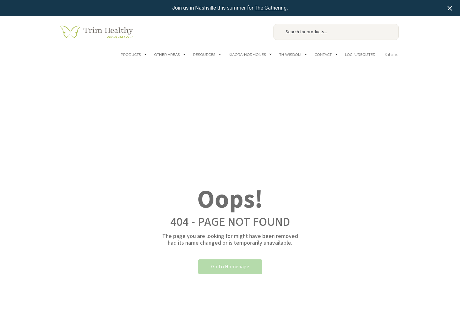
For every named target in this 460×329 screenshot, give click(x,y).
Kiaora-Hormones (247, 54)
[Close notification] (450, 8)
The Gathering (271, 8)
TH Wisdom (290, 54)
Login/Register (360, 54)
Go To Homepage (230, 266)
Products (131, 54)
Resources (204, 54)
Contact (323, 54)
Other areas (167, 54)
